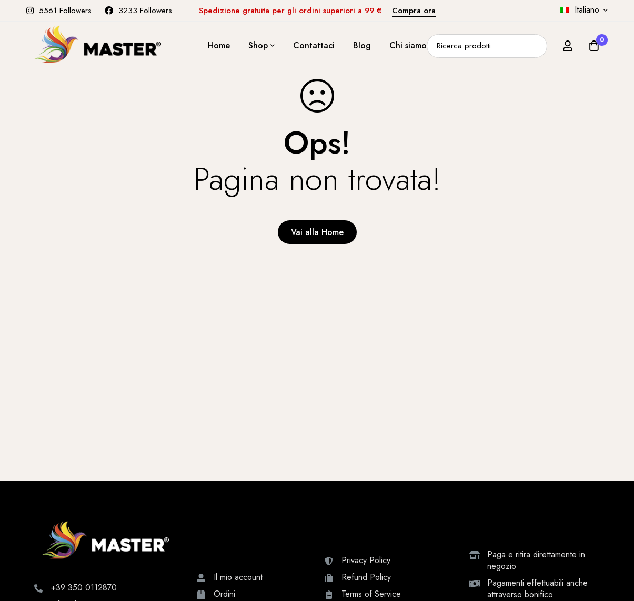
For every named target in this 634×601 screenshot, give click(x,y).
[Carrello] (594, 46)
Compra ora (414, 10)
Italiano (579, 10)
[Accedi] (568, 46)
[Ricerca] (535, 46)
